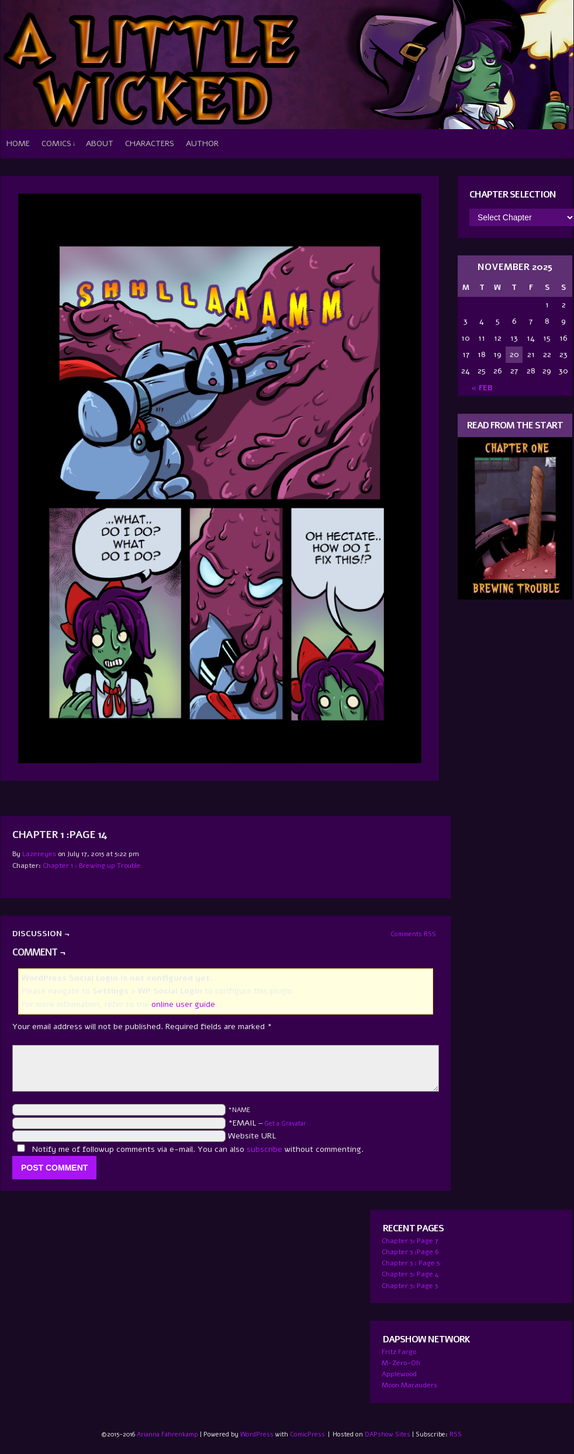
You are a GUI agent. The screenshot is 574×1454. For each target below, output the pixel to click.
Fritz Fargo (399, 1351)
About (99, 143)
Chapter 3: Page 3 (410, 1285)
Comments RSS (413, 934)
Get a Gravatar (285, 1123)
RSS (455, 1434)
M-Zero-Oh (401, 1363)
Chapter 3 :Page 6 (410, 1251)
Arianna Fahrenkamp (167, 1434)
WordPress (257, 1434)
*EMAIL (267, 1122)
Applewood (399, 1374)
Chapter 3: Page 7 (410, 1240)
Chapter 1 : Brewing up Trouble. (93, 865)
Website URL (252, 1135)
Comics (59, 143)
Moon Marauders (409, 1385)
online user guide (183, 1004)
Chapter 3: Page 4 (410, 1274)
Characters (149, 143)
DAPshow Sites (387, 1434)
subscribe (264, 1149)
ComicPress (307, 1434)
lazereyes (39, 853)
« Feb (482, 387)
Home (18, 143)
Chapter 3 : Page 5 (411, 1263)
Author (202, 143)
